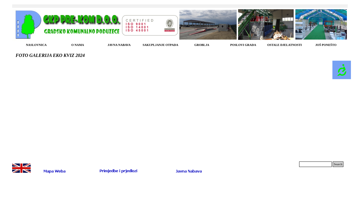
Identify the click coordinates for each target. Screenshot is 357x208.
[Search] (315, 164)
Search (338, 164)
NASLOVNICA (36, 45)
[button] (118, 170)
